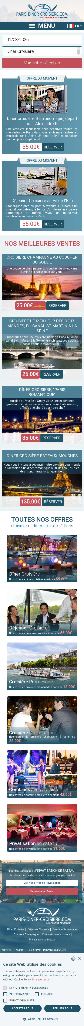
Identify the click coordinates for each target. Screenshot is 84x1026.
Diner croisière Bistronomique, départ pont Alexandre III (42, 121)
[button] (42, 1019)
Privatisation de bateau (42, 939)
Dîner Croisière (15, 929)
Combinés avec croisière (56, 934)
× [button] (79, 958)
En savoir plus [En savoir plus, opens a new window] (41, 979)
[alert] (42, 989)
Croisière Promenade (65, 929)
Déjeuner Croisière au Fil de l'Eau (42, 200)
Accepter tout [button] (22, 1008)
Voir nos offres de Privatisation (42, 882)
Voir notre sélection (42, 62)
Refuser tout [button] (62, 1008)
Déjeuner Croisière (38, 929)
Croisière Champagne (26, 934)
